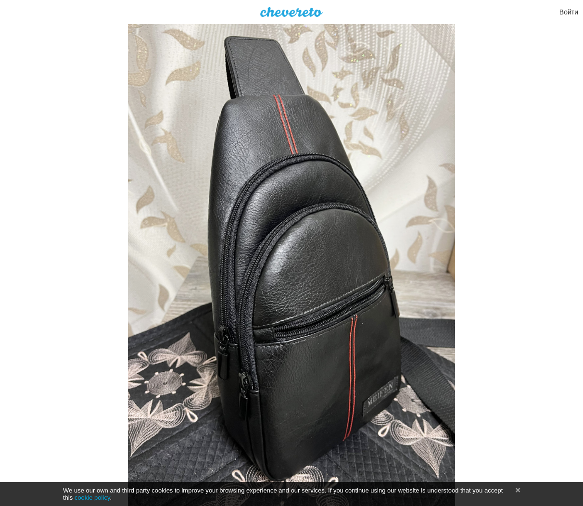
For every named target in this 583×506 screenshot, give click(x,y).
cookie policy (92, 497)
